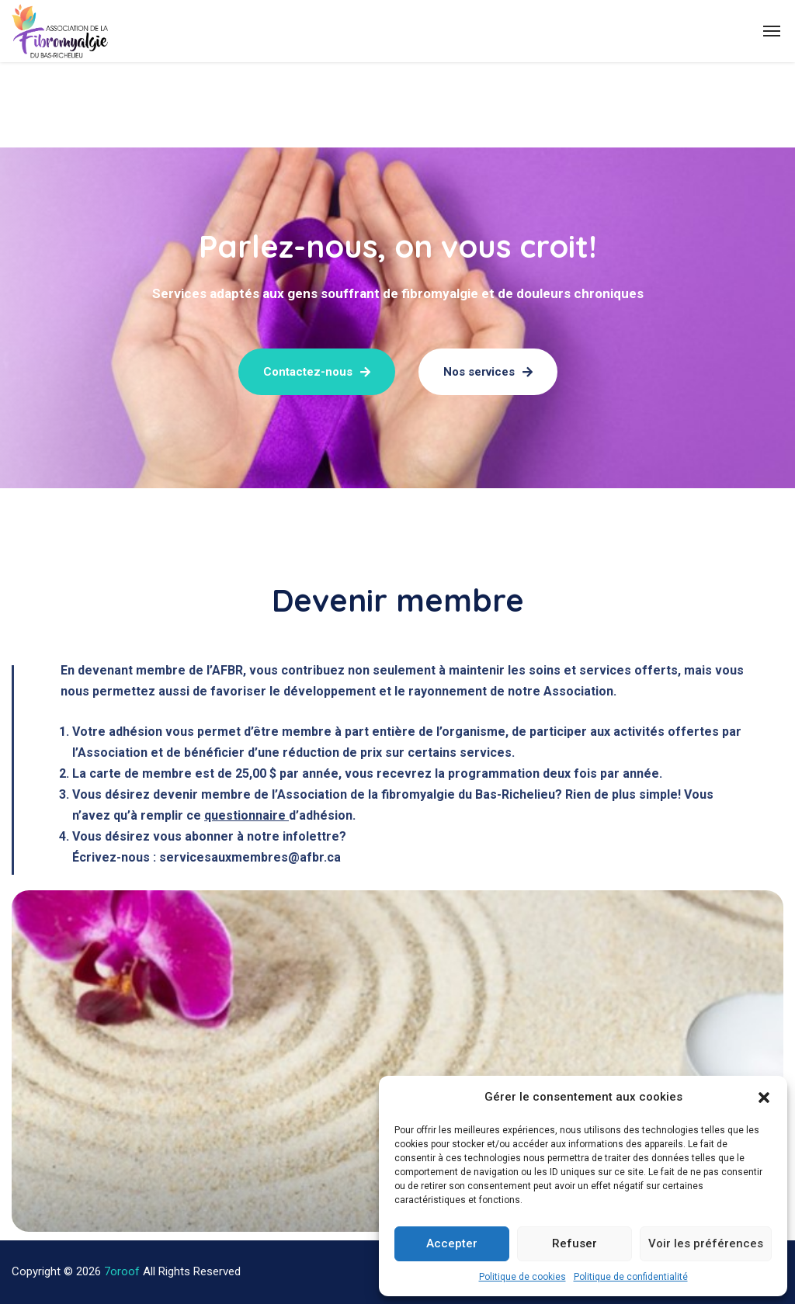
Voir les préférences (705, 1243)
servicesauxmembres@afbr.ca (250, 857)
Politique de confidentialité (631, 1276)
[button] (764, 1097)
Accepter (451, 1243)
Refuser (574, 1243)
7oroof (122, 1271)
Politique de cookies (522, 1276)
